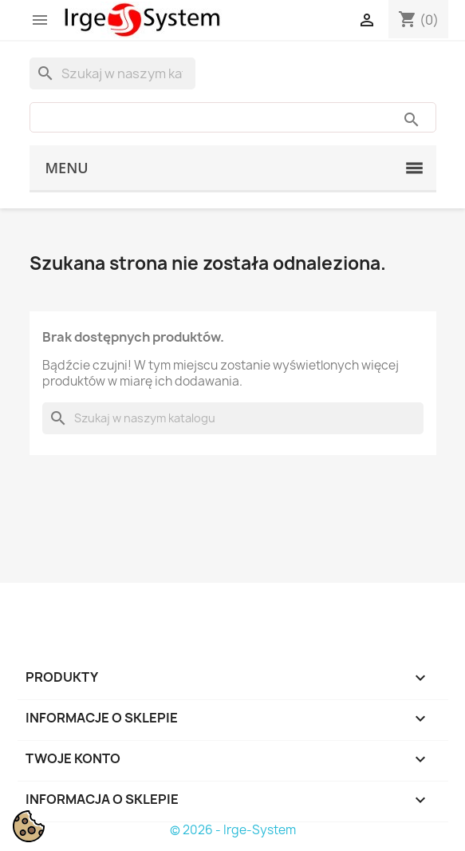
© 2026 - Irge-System (233, 829)
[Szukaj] (112, 73)
